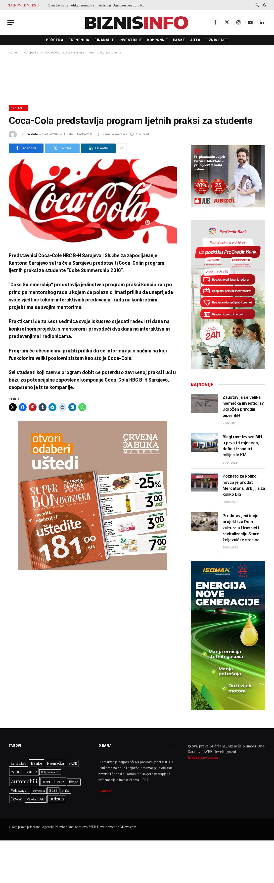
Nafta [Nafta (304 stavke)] (65, 790)
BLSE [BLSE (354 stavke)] (53, 790)
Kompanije (157, 40)
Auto (195, 40)
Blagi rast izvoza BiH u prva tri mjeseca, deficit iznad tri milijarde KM (242, 445)
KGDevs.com (126, 827)
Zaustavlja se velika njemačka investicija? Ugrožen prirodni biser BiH (98, 5)
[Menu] (10, 22)
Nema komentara (112, 134)
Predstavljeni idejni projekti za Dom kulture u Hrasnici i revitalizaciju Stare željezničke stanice (241, 527)
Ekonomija (79, 40)
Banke (179, 40)
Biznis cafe (216, 40)
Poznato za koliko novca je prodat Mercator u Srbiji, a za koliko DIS (244, 485)
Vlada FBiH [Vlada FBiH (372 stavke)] (36, 799)
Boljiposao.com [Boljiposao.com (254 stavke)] (50, 772)
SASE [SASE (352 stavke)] (73, 763)
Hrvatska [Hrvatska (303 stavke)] (39, 790)
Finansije (104, 40)
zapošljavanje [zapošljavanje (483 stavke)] (24, 771)
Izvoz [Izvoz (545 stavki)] (16, 799)
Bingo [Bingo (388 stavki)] (74, 782)
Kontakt (105, 790)
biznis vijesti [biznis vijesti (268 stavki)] (18, 763)
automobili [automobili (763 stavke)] (24, 781)
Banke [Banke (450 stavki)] (36, 763)
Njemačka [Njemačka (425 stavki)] (55, 763)
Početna (54, 40)
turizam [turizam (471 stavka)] (56, 799)
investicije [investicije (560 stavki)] (53, 782)
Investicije (130, 40)
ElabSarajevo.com (203, 757)
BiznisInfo (31, 134)
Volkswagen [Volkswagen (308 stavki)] (19, 790)
